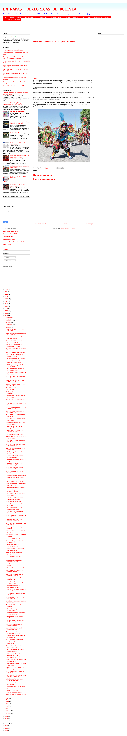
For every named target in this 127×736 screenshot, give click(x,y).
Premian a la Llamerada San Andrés (16, 487)
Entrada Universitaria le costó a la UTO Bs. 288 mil (15, 384)
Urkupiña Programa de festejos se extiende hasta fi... (15, 613)
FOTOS (82, 17)
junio (7, 701)
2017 (6, 310)
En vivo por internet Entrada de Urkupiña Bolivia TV (14, 574)
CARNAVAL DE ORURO (30, 17)
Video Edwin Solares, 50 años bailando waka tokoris (14, 508)
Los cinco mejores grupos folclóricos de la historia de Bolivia (20, 122)
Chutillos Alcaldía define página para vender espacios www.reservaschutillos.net (15, 103)
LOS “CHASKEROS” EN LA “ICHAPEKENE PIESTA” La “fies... (16, 545)
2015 (6, 315)
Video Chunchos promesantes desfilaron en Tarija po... (14, 498)
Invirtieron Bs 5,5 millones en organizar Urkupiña (14, 490)
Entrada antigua (89, 223)
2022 (6, 299)
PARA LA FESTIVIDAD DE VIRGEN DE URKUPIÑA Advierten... (16, 676)
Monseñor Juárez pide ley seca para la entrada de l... (16, 349)
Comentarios (8, 260)
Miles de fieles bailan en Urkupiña (15, 568)
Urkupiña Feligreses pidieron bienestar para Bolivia (14, 560)
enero (8, 713)
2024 (6, 294)
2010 (6, 725)
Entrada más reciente (40, 223)
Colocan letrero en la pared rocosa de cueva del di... (15, 381)
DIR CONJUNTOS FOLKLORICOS (101, 17)
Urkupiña (40, 170)
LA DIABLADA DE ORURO (10, 231)
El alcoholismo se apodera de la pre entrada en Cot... (16, 408)
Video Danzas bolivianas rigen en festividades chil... (15, 650)
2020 (6, 303)
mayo (8, 703)
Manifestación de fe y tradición (14, 639)
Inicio (65, 223)
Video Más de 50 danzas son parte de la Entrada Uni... (15, 445)
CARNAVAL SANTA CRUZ (55, 17)
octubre (8, 322)
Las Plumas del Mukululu (13, 653)
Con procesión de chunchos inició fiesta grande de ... (15, 621)
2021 (6, 301)
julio (7, 699)
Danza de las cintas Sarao (17, 111)
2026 (6, 289)
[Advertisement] (55, 27)
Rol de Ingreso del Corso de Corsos (12, 19)
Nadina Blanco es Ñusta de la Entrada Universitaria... (14, 520)
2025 (6, 291)
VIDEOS (89, 17)
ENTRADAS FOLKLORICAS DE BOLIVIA (39, 9)
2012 (6, 721)
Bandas (12, 17)
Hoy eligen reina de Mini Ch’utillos (15, 358)
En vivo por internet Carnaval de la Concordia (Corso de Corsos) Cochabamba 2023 (15, 57)
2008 (6, 730)
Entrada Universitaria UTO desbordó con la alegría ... (16, 437)
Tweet (35, 78)
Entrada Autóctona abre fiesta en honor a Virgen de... (15, 668)
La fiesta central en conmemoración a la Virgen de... (16, 598)
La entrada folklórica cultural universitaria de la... (13, 557)
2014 (6, 716)
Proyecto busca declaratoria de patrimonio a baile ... (14, 646)
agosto (8, 327)
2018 (6, 308)
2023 (6, 296)
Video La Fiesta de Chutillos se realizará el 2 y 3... (14, 472)
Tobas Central (7, 244)
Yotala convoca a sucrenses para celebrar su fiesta (15, 355)
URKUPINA (75, 17)
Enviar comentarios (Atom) (68, 228)
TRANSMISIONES (43, 17)
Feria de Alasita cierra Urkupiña (14, 434)
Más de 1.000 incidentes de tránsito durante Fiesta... (15, 531)
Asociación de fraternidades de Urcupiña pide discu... (14, 571)
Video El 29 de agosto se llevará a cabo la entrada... (15, 377)
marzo (8, 708)
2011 (6, 723)
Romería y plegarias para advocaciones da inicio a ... (14, 691)
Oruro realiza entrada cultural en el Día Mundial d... (15, 441)
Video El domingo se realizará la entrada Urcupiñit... (15, 369)
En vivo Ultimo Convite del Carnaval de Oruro (15, 86)
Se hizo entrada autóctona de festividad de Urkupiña (14, 632)
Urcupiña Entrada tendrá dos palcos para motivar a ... (16, 601)
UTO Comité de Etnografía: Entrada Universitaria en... (16, 404)
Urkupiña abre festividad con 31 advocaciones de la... (14, 679)
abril (7, 706)
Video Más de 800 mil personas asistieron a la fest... (14, 468)
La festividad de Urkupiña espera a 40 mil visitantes (15, 594)
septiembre (9, 324)
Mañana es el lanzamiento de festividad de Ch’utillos (14, 345)
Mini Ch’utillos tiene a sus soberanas (16, 352)
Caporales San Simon (9, 239)
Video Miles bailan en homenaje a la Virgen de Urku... (16, 582)
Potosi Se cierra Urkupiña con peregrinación (14, 553)
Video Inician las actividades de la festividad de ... (15, 448)
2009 (6, 728)
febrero (8, 711)
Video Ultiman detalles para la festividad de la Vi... (14, 628)
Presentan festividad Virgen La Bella (16, 475)
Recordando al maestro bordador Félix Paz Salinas (15, 337)
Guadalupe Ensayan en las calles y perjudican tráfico (15, 549)
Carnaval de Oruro (8, 236)
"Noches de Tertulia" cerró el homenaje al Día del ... (14, 341)
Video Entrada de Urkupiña (13, 501)
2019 (6, 306)
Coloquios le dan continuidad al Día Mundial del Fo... (15, 396)
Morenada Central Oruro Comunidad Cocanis (15, 242)
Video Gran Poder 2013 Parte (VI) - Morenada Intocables (19, 156)
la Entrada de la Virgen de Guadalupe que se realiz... (14, 361)
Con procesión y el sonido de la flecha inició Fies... (14, 541)
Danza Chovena (14, 132)
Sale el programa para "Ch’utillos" (15, 481)
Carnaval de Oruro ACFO (10, 234)
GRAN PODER (67, 17)
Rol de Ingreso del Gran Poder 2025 (13, 50)
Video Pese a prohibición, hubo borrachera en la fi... (14, 512)
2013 (6, 718)
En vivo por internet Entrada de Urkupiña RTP (14, 578)
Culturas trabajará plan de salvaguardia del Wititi (13, 586)
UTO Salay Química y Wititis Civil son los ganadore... (15, 365)
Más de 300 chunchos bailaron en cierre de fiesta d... (15, 400)
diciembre (9, 317)
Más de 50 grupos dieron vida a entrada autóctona (14, 624)
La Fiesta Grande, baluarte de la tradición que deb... (15, 411)
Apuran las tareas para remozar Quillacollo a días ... (14, 617)
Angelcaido (6, 249)
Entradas (7, 257)
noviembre (9, 320)
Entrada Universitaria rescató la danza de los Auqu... (14, 431)
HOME (6, 17)
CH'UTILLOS (19, 17)
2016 (6, 313)
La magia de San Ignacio (13, 538)
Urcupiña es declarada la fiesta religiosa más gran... (14, 456)
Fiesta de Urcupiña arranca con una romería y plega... (16, 695)
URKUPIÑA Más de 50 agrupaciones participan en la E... (16, 656)
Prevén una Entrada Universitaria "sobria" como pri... (15, 464)
